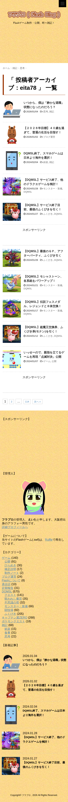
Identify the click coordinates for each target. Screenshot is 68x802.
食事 (7, 632)
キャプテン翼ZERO (14, 617)
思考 (45, 111)
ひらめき (10, 565)
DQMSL (28, 191)
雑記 (51, 111)
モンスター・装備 (52, 188)
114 (27, 401)
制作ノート (12, 572)
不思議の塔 (12, 602)
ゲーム (46, 361)
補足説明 (10, 569)
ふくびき (48, 214)
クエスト (10, 594)
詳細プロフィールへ (15, 527)
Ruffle (49, 539)
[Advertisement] (34, 45)
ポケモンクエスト (13, 621)
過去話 (6, 584)
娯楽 (45, 162)
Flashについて (11, 580)
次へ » (37, 401)
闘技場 (9, 610)
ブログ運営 (49, 137)
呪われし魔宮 (13, 598)
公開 (54, 361)
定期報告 (7, 587)
